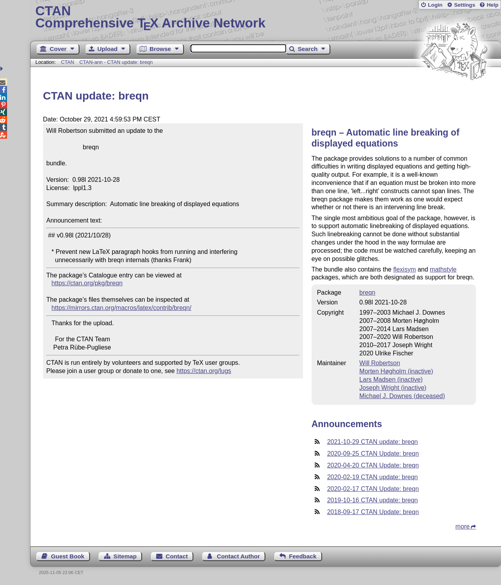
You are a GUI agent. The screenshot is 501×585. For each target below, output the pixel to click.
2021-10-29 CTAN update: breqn (372, 441)
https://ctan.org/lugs (204, 371)
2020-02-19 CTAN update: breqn (372, 477)
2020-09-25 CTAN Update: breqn (373, 453)
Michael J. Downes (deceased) (402, 396)
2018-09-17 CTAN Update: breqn (373, 512)
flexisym (404, 269)
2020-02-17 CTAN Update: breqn (373, 488)
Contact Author (238, 556)
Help (493, 5)
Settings (464, 5)
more (463, 526)
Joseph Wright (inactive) (392, 387)
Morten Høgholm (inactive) (396, 371)
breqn (367, 292)
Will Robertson (379, 363)
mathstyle (443, 269)
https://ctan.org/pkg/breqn (87, 283)
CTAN (67, 62)
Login (435, 5)
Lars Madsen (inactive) (391, 379)
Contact (177, 556)
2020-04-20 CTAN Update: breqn (373, 465)
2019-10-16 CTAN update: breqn (372, 500)
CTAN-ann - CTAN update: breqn (116, 62)
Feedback (302, 556)
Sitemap (125, 556)
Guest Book (67, 556)
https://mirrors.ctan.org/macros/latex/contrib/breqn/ (121, 307)
